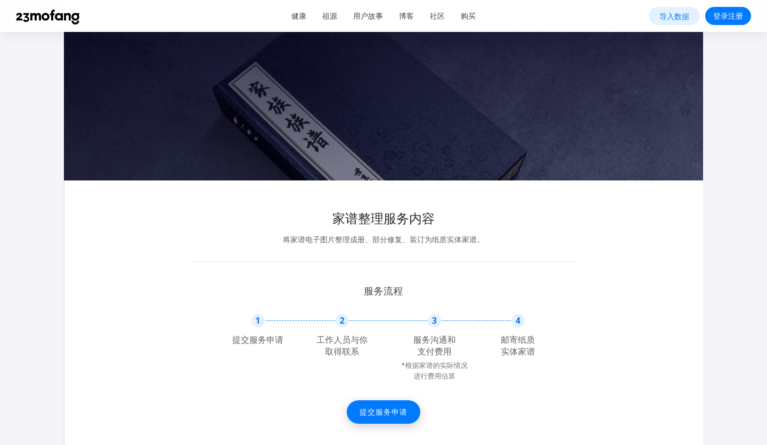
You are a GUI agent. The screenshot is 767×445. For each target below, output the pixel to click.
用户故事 (368, 16)
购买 (468, 16)
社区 (437, 16)
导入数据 (674, 16)
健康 (298, 16)
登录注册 (728, 16)
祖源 (329, 16)
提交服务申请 (383, 412)
